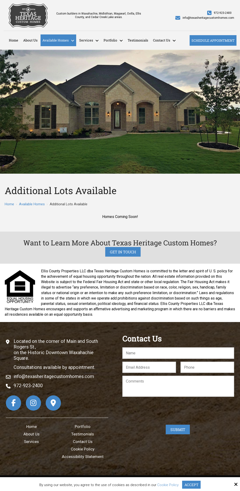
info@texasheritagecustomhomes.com (208, 17)
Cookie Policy (168, 485)
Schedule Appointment (213, 40)
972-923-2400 (223, 13)
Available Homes (32, 204)
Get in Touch (123, 251)
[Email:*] (149, 367)
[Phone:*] (207, 367)
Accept (191, 484)
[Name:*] (178, 353)
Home (9, 204)
